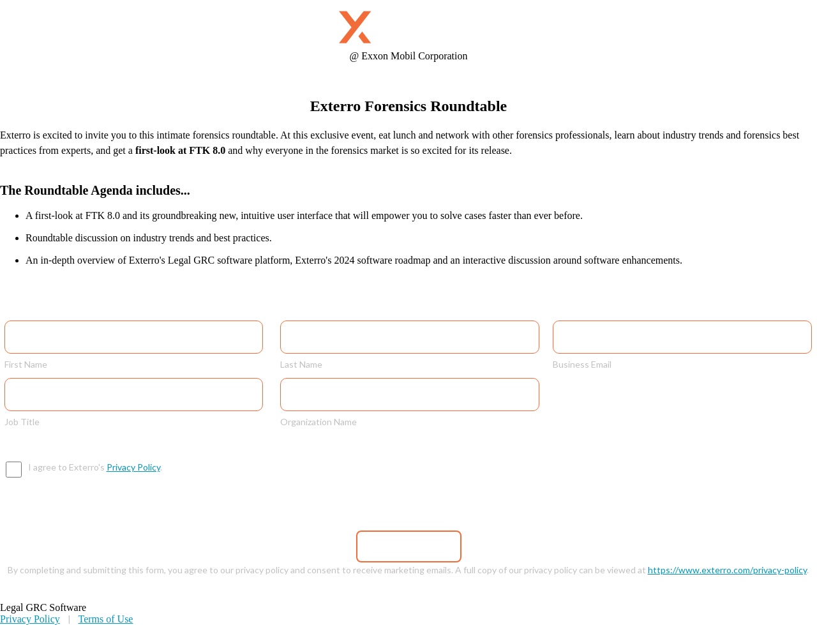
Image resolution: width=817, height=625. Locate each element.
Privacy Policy (133, 467)
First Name (25, 364)
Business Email (582, 364)
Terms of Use (105, 619)
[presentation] (421, 486)
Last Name (301, 364)
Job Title (22, 421)
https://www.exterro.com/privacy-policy (727, 569)
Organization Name (318, 421)
